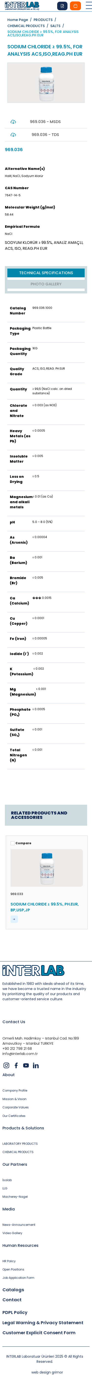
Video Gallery (12, 1233)
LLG (4, 1188)
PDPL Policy (14, 1312)
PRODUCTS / (46, 19)
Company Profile (14, 1090)
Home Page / (20, 19)
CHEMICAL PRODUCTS (18, 1152)
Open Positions (13, 1269)
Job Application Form (18, 1278)
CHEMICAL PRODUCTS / (28, 25)
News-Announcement (18, 1225)
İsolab (7, 1180)
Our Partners (14, 1164)
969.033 (17, 894)
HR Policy (9, 1261)
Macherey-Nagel (15, 1196)
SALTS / (58, 25)
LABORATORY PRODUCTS (20, 1143)
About (8, 1075)
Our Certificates (14, 1116)
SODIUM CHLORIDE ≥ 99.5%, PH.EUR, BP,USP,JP (45, 907)
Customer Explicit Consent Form (39, 1332)
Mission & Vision (14, 1099)
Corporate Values (15, 1107)
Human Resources (20, 1245)
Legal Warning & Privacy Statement (42, 1322)
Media (8, 1209)
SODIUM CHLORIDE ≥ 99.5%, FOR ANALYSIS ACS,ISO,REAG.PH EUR (43, 33)
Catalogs (13, 1289)
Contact (12, 1299)
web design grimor (47, 1372)
